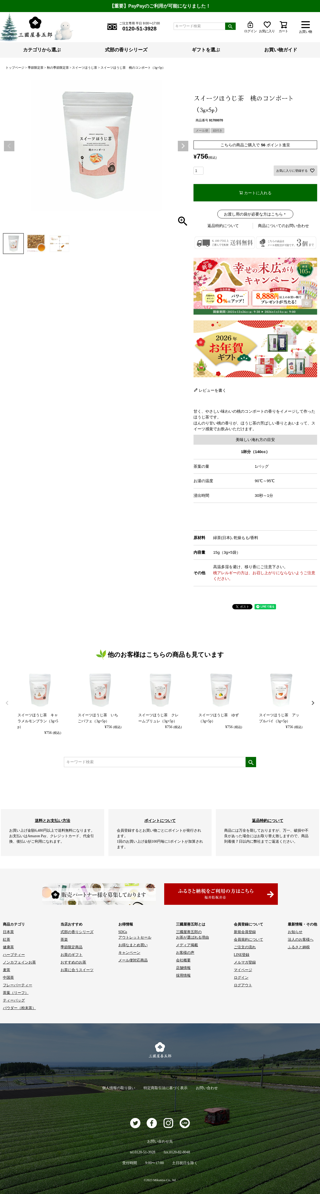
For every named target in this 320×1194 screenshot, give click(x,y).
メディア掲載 (187, 945)
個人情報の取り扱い (118, 1088)
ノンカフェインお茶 (19, 962)
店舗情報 (183, 968)
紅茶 (6, 940)
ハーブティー (14, 955)
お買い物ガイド (280, 49)
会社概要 (183, 960)
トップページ (14, 67)
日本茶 (8, 932)
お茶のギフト (71, 955)
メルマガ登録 (245, 962)
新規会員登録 (245, 932)
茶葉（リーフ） (16, 993)
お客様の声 (185, 953)
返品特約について (223, 225)
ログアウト (243, 985)
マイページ (243, 970)
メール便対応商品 (133, 960)
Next (183, 146)
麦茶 (6, 970)
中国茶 (8, 978)
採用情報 (183, 975)
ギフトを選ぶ (206, 49)
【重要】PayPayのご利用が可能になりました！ (160, 6)
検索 (230, 26)
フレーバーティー (17, 985)
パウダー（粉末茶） (19, 1008)
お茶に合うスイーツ (76, 970)
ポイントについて (160, 820)
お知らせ (295, 932)
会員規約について (248, 940)
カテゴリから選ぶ (42, 49)
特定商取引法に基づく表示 (165, 1088)
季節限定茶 (35, 67)
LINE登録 (242, 955)
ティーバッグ (14, 1000)
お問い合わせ (207, 1088)
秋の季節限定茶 (58, 67)
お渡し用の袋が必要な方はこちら (253, 214)
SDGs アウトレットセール (134, 934)
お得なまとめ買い (133, 945)
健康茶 (8, 947)
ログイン (241, 978)
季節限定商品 (71, 947)
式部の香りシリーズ (126, 49)
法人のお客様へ (300, 940)
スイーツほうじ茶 (84, 67)
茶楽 (64, 940)
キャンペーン (129, 953)
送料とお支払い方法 (52, 820)
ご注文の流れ (245, 947)
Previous (9, 146)
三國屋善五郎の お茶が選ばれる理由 (192, 934)
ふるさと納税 (299, 947)
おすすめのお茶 (73, 962)
